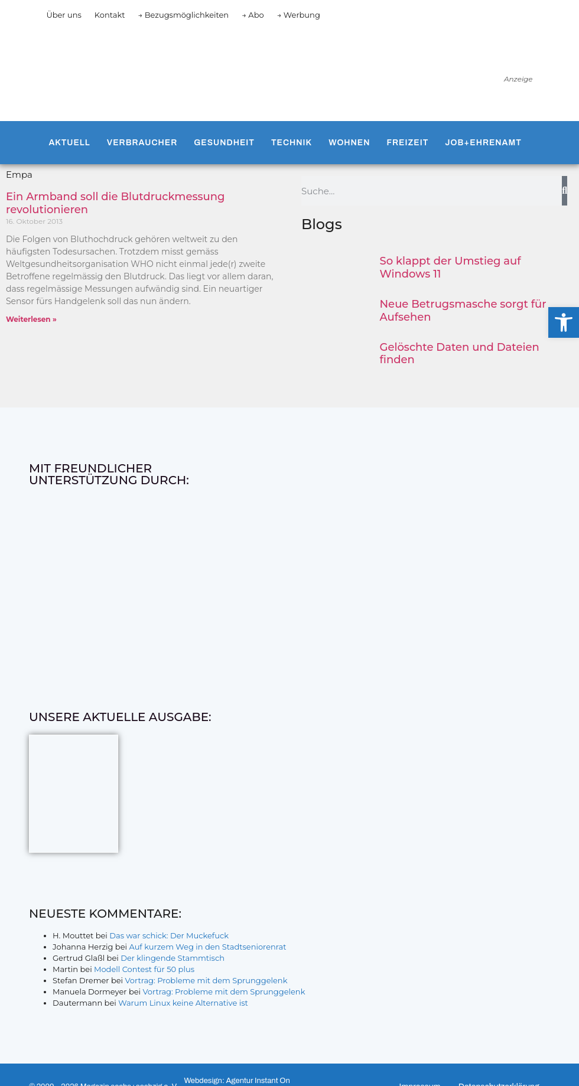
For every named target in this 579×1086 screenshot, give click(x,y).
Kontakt (110, 14)
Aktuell (69, 142)
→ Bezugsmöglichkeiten (183, 14)
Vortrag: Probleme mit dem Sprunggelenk (206, 980)
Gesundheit (224, 142)
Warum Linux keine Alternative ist (183, 1002)
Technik (291, 142)
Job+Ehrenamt (483, 142)
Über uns (63, 14)
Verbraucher (142, 142)
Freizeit (408, 142)
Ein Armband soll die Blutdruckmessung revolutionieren (115, 203)
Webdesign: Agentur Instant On (237, 1081)
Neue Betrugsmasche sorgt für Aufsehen (463, 311)
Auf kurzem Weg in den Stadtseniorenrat (207, 946)
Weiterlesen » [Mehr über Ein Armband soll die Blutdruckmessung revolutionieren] (31, 319)
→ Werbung (298, 14)
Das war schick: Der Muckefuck (169, 935)
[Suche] (564, 191)
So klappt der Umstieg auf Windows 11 (450, 268)
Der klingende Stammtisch (173, 958)
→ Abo (253, 14)
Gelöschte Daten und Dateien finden (459, 354)
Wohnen (349, 142)
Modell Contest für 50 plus (144, 969)
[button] (563, 322)
